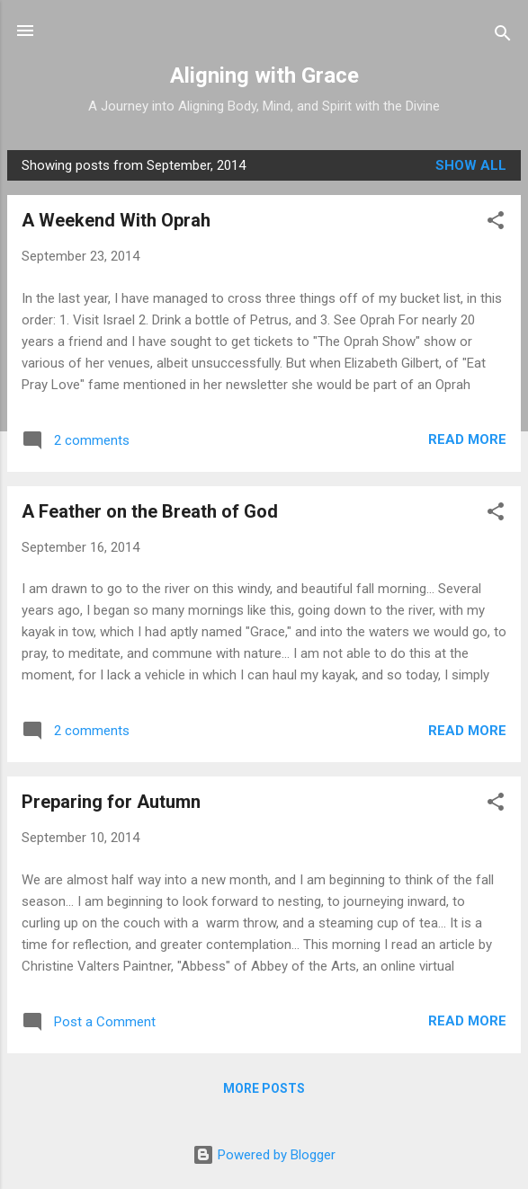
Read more (467, 439)
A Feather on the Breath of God (150, 511)
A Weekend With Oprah (116, 220)
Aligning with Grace (264, 75)
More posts (264, 1088)
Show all (470, 165)
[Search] (503, 36)
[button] (495, 223)
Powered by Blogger (264, 1155)
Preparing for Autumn (111, 801)
